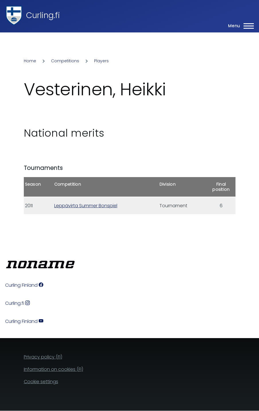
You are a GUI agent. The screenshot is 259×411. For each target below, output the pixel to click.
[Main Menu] (239, 26)
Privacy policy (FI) (43, 357)
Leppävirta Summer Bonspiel (85, 205)
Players (101, 61)
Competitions (65, 61)
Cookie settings (41, 381)
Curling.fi (43, 15)
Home (30, 61)
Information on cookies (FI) (53, 369)
